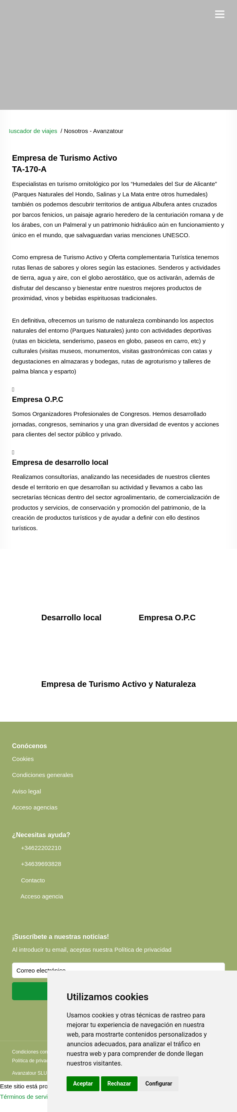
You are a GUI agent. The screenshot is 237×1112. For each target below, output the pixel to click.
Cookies (23, 758)
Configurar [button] (159, 1083)
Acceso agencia (41, 896)
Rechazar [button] (119, 1083)
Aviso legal (26, 791)
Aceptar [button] (83, 1083)
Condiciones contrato (34, 1052)
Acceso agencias (34, 807)
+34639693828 (41, 863)
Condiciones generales (42, 774)
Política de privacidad (143, 949)
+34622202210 (41, 847)
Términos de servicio (27, 1096)
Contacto (33, 880)
